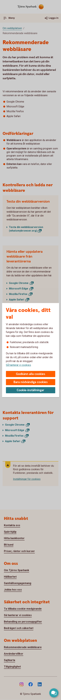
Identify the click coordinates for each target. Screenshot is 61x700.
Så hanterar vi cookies (18, 365)
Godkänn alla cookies (30, 374)
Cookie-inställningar (30, 390)
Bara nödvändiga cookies (31, 382)
